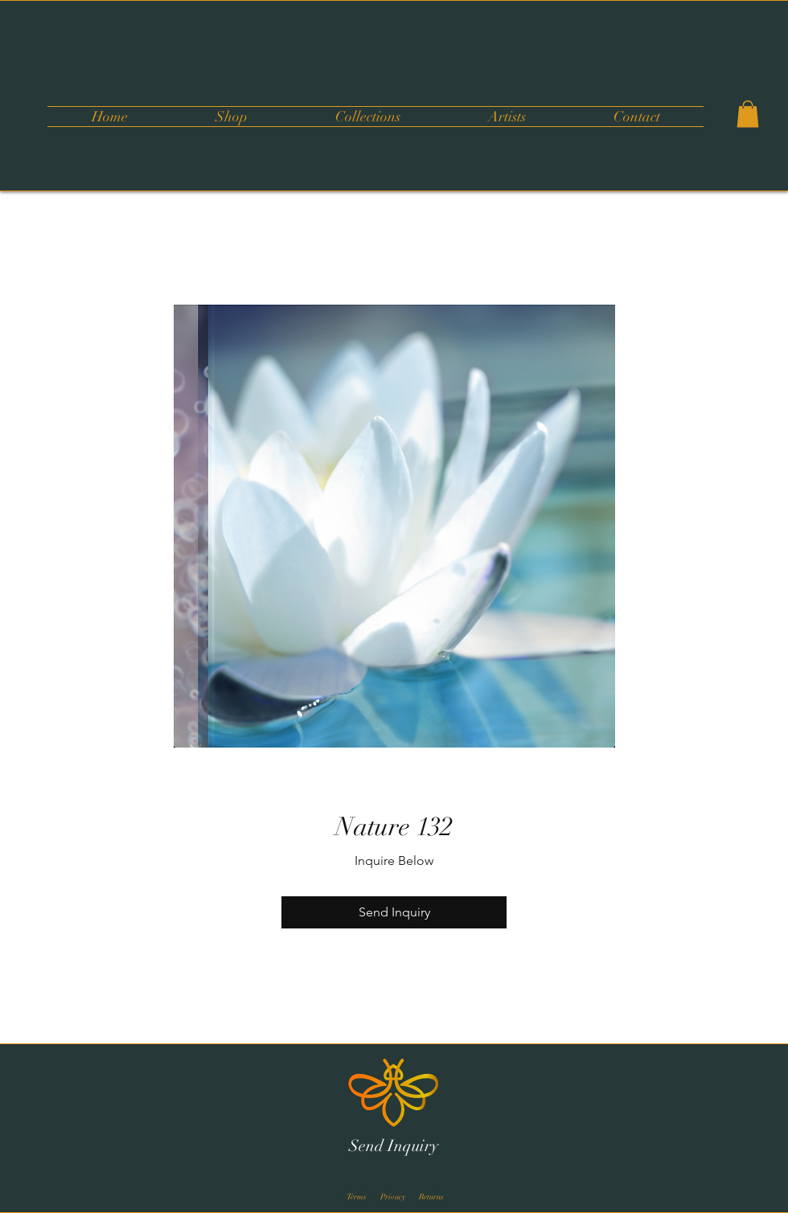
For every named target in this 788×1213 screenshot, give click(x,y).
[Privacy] (393, 1197)
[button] (367, 116)
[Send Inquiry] (393, 1146)
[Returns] (431, 1197)
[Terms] (356, 1197)
